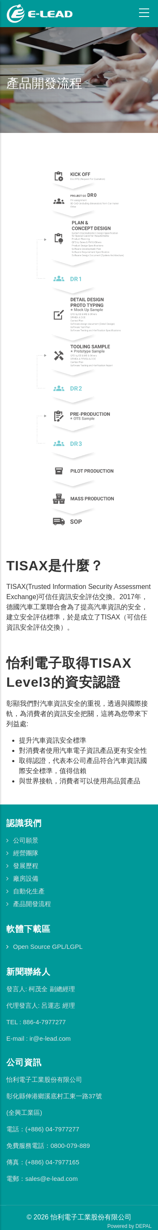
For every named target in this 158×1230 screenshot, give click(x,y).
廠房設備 (25, 878)
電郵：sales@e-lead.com (42, 1178)
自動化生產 (29, 891)
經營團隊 (25, 853)
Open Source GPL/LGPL (48, 946)
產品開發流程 (32, 903)
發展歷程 (25, 865)
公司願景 (25, 840)
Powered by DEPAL (129, 1226)
